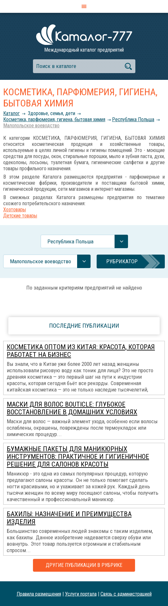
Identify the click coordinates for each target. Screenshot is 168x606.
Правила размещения (39, 594)
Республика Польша (133, 119)
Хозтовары (14, 209)
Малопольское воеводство (31, 125)
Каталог (11, 113)
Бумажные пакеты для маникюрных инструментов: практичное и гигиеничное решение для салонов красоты (78, 456)
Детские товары (20, 216)
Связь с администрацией (126, 594)
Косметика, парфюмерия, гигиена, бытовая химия (54, 119)
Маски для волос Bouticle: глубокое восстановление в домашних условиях (72, 408)
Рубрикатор (122, 261)
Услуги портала (81, 594)
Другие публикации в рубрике (84, 565)
